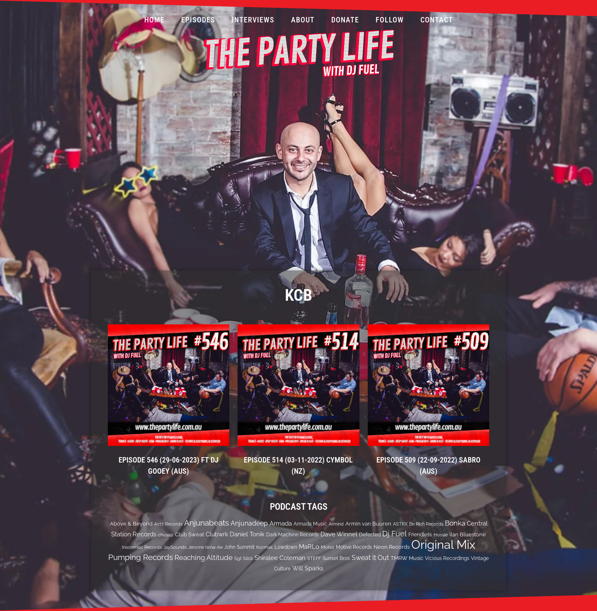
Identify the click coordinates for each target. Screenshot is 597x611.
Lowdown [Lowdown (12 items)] (285, 547)
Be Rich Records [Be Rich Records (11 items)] (426, 524)
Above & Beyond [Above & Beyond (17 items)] (131, 523)
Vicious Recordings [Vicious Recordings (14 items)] (447, 558)
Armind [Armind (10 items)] (336, 523)
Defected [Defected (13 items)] (370, 535)
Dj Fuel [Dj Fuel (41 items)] (394, 533)
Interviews (253, 19)
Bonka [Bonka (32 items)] (455, 523)
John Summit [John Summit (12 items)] (239, 547)
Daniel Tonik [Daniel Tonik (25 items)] (247, 534)
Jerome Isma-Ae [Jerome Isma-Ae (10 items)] (205, 547)
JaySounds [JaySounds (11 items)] (175, 547)
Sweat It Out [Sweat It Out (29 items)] (370, 558)
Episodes (198, 19)
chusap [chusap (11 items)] (165, 535)
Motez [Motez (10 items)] (327, 547)
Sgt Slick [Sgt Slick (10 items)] (243, 558)
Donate (345, 19)
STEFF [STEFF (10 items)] (314, 558)
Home (154, 19)
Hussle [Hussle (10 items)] (441, 534)
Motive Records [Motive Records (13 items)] (354, 547)
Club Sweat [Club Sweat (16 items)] (189, 534)
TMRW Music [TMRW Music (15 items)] (407, 558)
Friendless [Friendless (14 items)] (420, 534)
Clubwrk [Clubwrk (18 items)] (217, 534)
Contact (436, 19)
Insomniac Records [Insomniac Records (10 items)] (142, 547)
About (303, 19)
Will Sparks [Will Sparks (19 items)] (307, 568)
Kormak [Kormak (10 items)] (264, 547)
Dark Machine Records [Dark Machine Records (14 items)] (292, 534)
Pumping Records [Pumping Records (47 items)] (140, 557)
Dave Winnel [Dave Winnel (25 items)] (338, 534)
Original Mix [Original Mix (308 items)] (443, 544)
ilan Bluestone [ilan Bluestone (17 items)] (467, 534)
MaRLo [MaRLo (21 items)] (309, 546)
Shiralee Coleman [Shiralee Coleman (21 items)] (280, 557)
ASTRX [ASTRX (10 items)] (400, 523)
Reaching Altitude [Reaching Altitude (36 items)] (204, 557)
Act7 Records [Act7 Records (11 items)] (168, 524)
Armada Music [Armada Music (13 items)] (310, 524)
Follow (390, 19)
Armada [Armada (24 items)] (280, 523)
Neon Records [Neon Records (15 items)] (392, 547)
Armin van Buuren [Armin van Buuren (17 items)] (368, 523)
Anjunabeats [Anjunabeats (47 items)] (206, 522)
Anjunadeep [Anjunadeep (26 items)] (249, 523)
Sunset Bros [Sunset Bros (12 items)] (336, 558)
